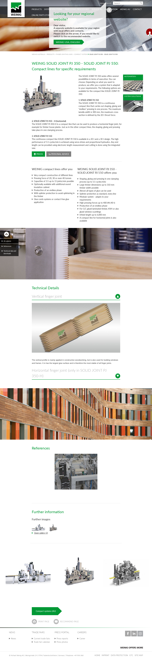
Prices (38, 154)
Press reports (62, 638)
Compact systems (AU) (46, 611)
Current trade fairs (42, 638)
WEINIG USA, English (68, 42)
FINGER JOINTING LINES (64, 54)
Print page (43, 621)
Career (82, 638)
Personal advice (58, 154)
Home (97, 655)
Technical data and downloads (10, 252)
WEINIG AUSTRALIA (38, 54)
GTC (131, 655)
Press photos (62, 642)
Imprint (105, 655)
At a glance (7, 241)
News (13, 638)
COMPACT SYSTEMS (81, 54)
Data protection (119, 655)
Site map (139, 655)
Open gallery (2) (41, 533)
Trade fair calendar (42, 642)
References (7, 246)
